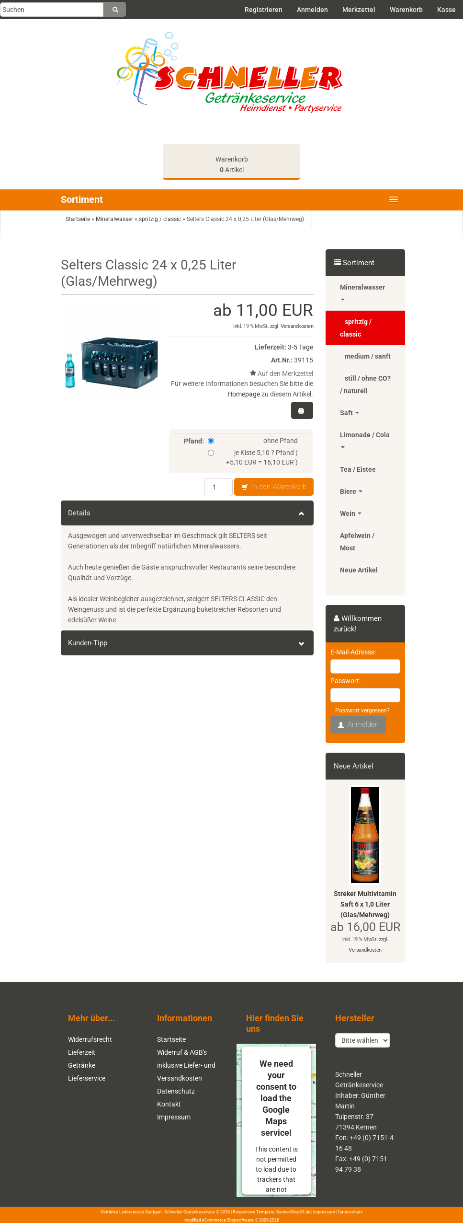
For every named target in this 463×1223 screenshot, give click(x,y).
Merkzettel (358, 9)
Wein (350, 513)
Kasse (446, 9)
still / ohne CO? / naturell (365, 384)
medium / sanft (368, 356)
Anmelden (312, 9)
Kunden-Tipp (187, 643)
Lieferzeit (81, 1052)
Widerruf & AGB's (182, 1052)
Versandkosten (297, 326)
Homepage (243, 394)
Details (187, 513)
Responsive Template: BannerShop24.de (271, 1212)
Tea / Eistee (358, 469)
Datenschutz (176, 1091)
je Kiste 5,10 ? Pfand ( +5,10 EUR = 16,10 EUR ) (253, 457)
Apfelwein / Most (357, 542)
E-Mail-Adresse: (353, 652)
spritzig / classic (356, 328)
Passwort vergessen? (362, 710)
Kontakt (169, 1104)
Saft (349, 413)
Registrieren (263, 9)
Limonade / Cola (365, 439)
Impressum (174, 1117)
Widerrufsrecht (90, 1039)
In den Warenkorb (273, 487)
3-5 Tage (300, 347)
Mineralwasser (362, 292)
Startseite (171, 1039)
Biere (351, 491)
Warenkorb (406, 9)
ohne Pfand (253, 440)
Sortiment (82, 199)
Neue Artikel (359, 570)
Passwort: (345, 681)
